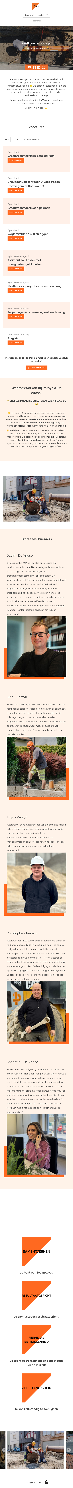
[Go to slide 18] (42, 1467)
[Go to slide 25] (53, 1467)
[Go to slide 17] (40, 1467)
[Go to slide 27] (57, 1467)
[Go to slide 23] (50, 1467)
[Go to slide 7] (24, 1467)
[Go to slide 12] (32, 1467)
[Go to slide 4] (19, 1467)
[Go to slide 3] (17, 1467)
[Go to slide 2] (15, 1467)
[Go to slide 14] (35, 1467)
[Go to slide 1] (14, 1467)
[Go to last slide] (4, 1450)
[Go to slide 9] (27, 1467)
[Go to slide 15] (37, 1467)
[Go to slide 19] (43, 1467)
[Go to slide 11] (30, 1467)
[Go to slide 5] (20, 1467)
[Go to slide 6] (22, 1467)
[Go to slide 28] (58, 1467)
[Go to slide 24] (52, 1467)
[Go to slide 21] (47, 1467)
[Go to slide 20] (45, 1467)
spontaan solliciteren (37, 368)
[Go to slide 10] (29, 1467)
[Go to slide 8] (25, 1467)
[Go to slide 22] (48, 1467)
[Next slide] (69, 1450)
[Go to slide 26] (55, 1467)
